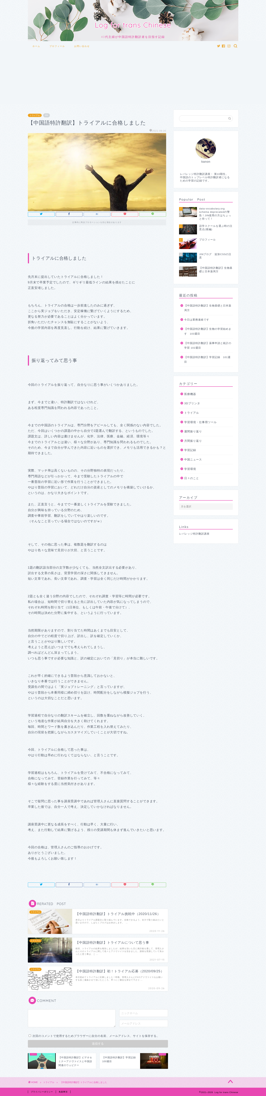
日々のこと (191, 478)
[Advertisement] (133, 78)
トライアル (35, 115)
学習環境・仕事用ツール (200, 422)
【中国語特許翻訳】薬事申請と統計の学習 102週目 (207, 345)
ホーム (36, 46)
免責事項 (63, 1092)
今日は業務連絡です (196, 319)
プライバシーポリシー (42, 1092)
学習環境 (190, 468)
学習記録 (190, 450)
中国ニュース (193, 459)
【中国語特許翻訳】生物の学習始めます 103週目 (207, 331)
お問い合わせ (82, 46)
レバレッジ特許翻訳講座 (194, 533)
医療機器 (190, 394)
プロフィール (57, 46)
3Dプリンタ (192, 403)
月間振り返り (193, 440)
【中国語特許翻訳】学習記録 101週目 (207, 359)
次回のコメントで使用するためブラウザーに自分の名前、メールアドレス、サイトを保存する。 (95, 1035)
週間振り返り (193, 431)
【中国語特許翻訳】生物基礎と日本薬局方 (207, 308)
